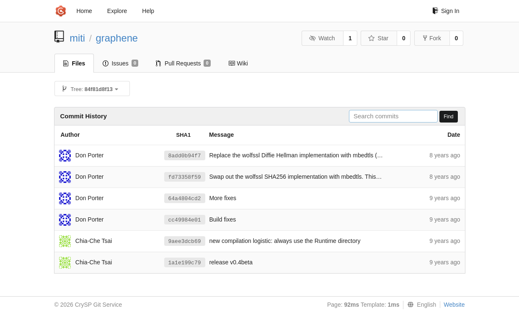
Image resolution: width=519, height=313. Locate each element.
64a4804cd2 (184, 199)
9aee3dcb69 (184, 241)
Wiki (238, 63)
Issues (120, 63)
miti (77, 38)
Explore (117, 11)
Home (84, 11)
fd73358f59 (184, 177)
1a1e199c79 (184, 263)
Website (454, 304)
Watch (322, 38)
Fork (432, 38)
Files (74, 63)
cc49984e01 (184, 220)
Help (148, 11)
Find (448, 117)
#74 (382, 155)
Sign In (446, 11)
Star (378, 38)
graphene (117, 38)
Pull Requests (183, 63)
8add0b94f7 (184, 156)
